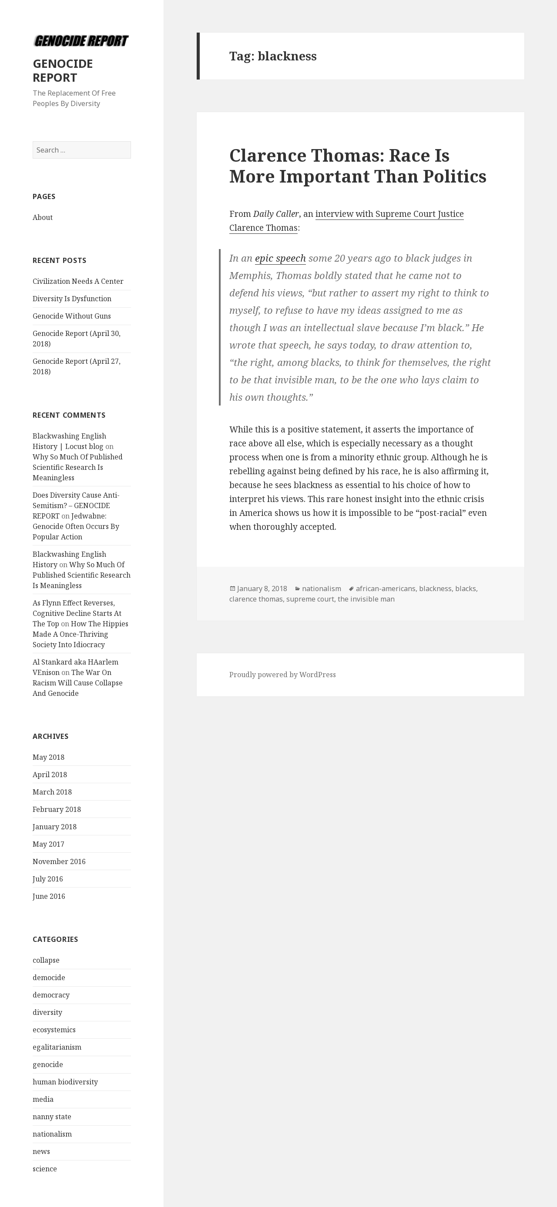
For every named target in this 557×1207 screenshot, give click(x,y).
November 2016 (59, 861)
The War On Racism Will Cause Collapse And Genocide (78, 683)
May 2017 (48, 844)
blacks (465, 588)
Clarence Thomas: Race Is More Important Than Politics (358, 165)
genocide (48, 1064)
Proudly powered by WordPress (282, 674)
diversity (47, 1012)
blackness (435, 588)
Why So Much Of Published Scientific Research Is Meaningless (78, 467)
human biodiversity (65, 1082)
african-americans (386, 588)
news (41, 1151)
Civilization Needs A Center (78, 281)
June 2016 (49, 896)
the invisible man (366, 599)
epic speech (280, 257)
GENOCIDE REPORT (63, 70)
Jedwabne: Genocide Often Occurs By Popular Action (76, 526)
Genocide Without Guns (72, 316)
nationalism (52, 1134)
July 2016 (48, 879)
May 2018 (48, 757)
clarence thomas (256, 599)
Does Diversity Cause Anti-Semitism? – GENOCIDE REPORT (76, 505)
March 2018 (52, 792)
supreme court (310, 599)
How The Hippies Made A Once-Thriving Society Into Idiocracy (80, 634)
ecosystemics (54, 1029)
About (43, 217)
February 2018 (57, 809)
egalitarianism (57, 1047)
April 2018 (50, 774)
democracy (51, 995)
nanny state (52, 1116)
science (45, 1169)
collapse (46, 960)
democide (49, 977)
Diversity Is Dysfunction (72, 298)
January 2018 (55, 826)
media (43, 1099)
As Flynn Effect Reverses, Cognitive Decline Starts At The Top (77, 613)
